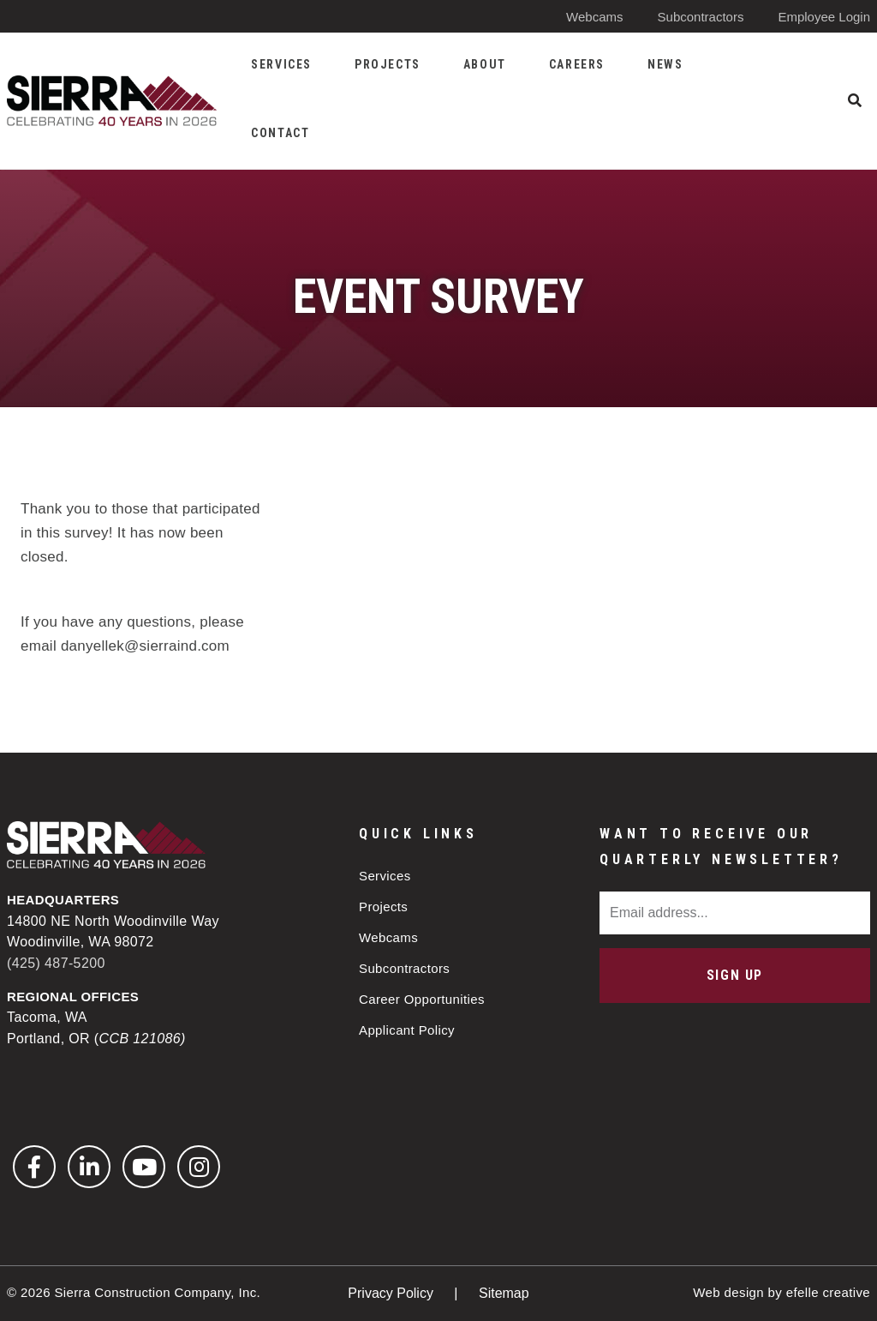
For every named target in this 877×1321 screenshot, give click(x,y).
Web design (728, 1292)
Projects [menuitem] (388, 64)
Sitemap (504, 1293)
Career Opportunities (422, 999)
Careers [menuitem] (577, 64)
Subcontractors (701, 16)
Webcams (594, 16)
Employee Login (824, 16)
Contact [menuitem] (280, 133)
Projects (383, 906)
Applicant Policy (407, 1030)
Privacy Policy (392, 1293)
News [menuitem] (665, 64)
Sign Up (735, 975)
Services (385, 875)
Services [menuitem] (281, 64)
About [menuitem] (484, 64)
